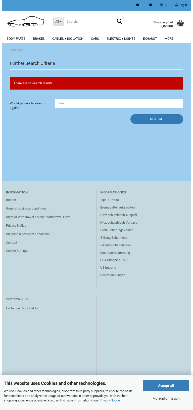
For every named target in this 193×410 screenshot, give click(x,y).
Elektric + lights (121, 38)
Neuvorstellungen (112, 275)
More (169, 38)
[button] (163, 5)
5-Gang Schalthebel (114, 237)
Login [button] (181, 5)
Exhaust (150, 38)
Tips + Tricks (109, 200)
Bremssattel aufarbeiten (117, 207)
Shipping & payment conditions (28, 234)
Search (157, 119)
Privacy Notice (110, 400)
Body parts (16, 38)
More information (166, 398)
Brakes (39, 38)
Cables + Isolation (67, 38)
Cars (95, 38)
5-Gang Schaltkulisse (115, 245)
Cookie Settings (17, 251)
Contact (11, 242)
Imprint (11, 200)
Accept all (166, 386)
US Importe (108, 267)
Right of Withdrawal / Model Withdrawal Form (38, 217)
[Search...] (58, 21)
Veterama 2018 (17, 299)
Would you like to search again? (27, 105)
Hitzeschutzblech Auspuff (118, 215)
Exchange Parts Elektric (22, 308)
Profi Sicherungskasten (116, 230)
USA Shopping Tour (113, 260)
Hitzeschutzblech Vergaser (119, 222)
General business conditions (26, 208)
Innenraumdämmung (115, 253)
